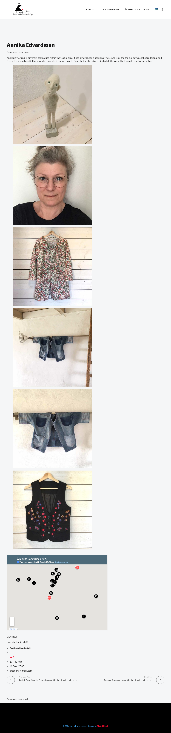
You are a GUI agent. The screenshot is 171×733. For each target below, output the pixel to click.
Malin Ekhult (102, 726)
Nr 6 (11, 657)
